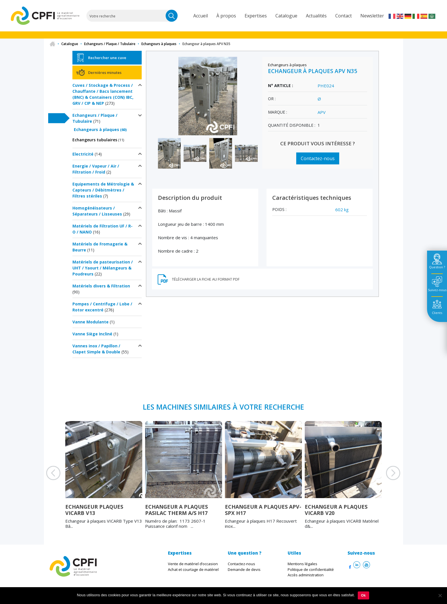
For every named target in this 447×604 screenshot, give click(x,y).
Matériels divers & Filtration (101, 286)
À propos (226, 16)
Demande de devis (244, 569)
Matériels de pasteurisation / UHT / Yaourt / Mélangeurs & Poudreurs (102, 268)
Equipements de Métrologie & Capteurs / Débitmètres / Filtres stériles (103, 190)
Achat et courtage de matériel (193, 569)
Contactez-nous (318, 158)
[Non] (440, 595)
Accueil (200, 16)
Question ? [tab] (437, 267)
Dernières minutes (104, 72)
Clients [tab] (437, 313)
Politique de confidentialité (311, 569)
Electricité (83, 154)
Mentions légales (302, 563)
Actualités (316, 16)
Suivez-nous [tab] (437, 290)
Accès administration (306, 574)
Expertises (256, 16)
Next (386, 480)
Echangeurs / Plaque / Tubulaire (109, 43)
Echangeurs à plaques (158, 43)
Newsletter (372, 16)
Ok (363, 595)
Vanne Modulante (90, 322)
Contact (343, 16)
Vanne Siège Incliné (92, 334)
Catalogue (286, 16)
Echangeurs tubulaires (94, 139)
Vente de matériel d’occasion (193, 563)
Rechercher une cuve (107, 57)
